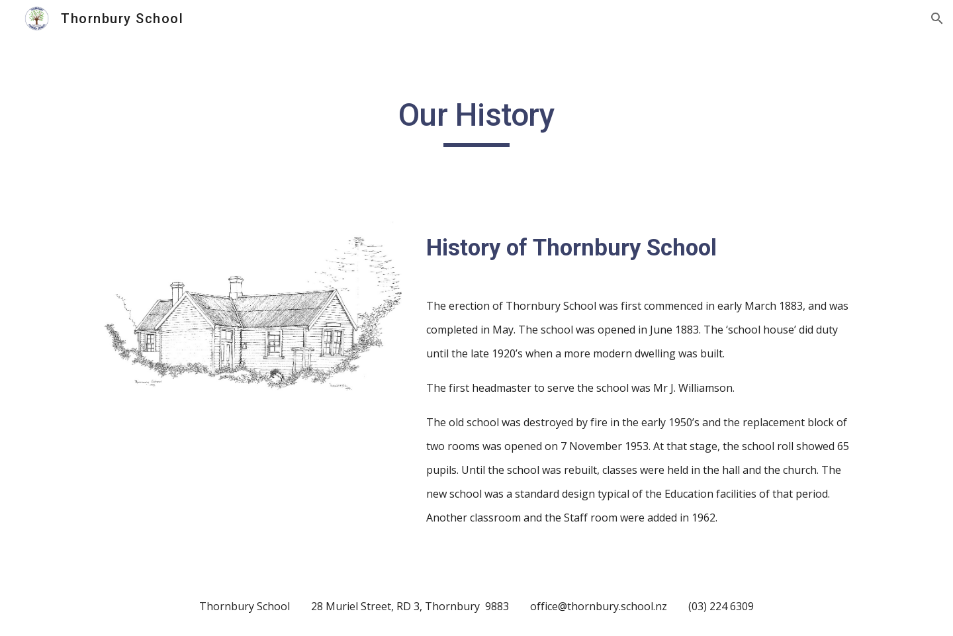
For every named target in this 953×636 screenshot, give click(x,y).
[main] (476, 121)
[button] (937, 18)
